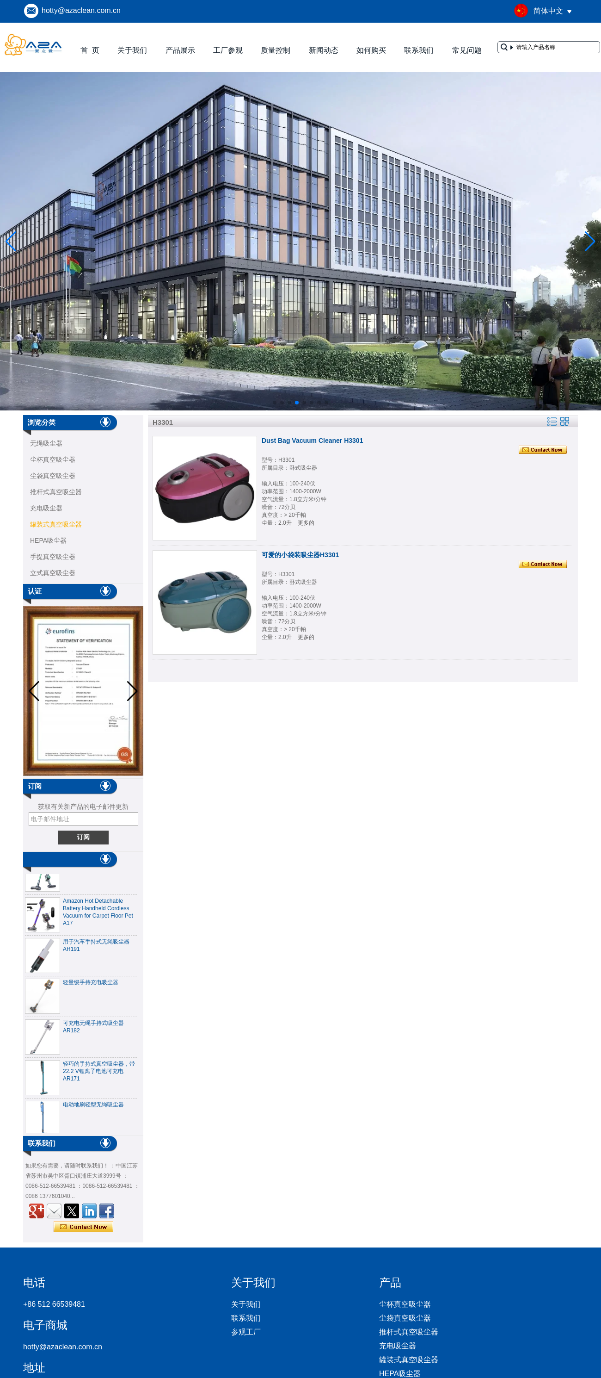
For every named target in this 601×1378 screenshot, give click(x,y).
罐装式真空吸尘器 (56, 524)
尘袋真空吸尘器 (52, 475)
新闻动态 (323, 50)
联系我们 (419, 50)
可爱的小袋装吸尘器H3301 (300, 555)
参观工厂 (246, 1332)
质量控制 (275, 50)
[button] (274, 402)
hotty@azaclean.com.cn (81, 10)
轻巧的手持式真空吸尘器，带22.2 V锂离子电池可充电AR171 (99, 1074)
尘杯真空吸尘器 (52, 459)
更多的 (306, 523)
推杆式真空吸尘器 (56, 492)
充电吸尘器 (46, 508)
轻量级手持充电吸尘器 (90, 985)
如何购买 (371, 50)
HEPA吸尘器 (48, 540)
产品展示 (180, 50)
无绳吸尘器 (46, 443)
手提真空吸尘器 (52, 556)
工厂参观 (228, 50)
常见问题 (467, 50)
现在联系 (83, 1227)
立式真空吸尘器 (52, 573)
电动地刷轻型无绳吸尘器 (93, 1108)
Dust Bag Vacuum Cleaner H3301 (312, 440)
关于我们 (132, 50)
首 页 (89, 50)
